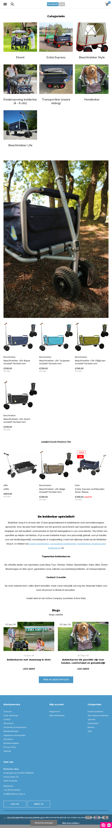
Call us (15, 804)
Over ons (8, 711)
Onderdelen (93, 723)
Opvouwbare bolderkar (98, 715)
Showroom (8, 723)
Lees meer (29, 668)
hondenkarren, (84, 543)
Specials (91, 719)
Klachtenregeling (11, 743)
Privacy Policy (10, 747)
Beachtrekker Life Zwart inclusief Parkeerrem (17, 420)
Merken (91, 727)
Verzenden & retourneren (15, 727)
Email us (38, 804)
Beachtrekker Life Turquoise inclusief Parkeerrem (54, 362)
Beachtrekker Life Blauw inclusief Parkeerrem (17, 362)
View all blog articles (56, 679)
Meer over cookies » (70, 823)
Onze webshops (11, 715)
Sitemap (7, 751)
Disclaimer (8, 739)
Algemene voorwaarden (15, 735)
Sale (90, 731)
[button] (6, 4)
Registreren (54, 711)
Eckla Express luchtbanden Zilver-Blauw (89, 490)
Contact (7, 719)
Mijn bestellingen (57, 715)
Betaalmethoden (11, 731)
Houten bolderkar (95, 711)
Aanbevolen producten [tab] (56, 442)
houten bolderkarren (39, 543)
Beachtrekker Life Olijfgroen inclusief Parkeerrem (90, 362)
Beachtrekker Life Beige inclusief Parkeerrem (52, 490)
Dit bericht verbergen (44, 823)
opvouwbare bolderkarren (63, 543)
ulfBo (6, 489)
